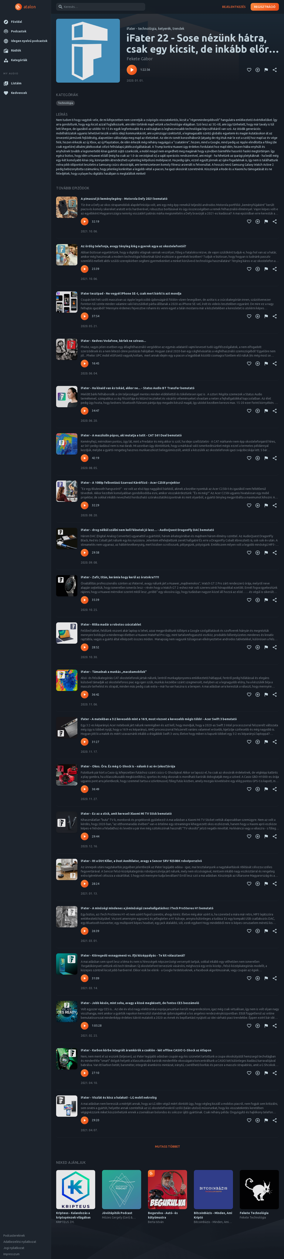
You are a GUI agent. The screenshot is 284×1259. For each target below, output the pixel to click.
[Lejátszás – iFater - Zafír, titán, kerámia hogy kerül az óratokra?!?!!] (84, 600)
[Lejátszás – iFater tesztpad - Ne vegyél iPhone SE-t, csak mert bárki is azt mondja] (84, 316)
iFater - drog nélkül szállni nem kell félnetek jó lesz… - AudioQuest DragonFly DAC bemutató (147, 530)
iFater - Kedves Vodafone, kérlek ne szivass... (113, 340)
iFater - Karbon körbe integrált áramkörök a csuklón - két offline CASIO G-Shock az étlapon (146, 1050)
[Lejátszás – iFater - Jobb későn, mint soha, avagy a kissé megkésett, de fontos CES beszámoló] (84, 1026)
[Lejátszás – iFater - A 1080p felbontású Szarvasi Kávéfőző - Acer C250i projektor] (84, 505)
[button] (25, 22)
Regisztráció (265, 7)
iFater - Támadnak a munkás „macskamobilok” (114, 671)
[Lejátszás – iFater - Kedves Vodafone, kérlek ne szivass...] (84, 363)
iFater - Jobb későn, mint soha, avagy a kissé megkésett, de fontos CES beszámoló (140, 1003)
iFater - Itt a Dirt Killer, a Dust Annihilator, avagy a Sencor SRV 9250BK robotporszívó (141, 861)
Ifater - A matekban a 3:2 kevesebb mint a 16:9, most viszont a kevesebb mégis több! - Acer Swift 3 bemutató (159, 719)
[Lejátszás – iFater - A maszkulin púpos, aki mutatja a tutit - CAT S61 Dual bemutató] (84, 458)
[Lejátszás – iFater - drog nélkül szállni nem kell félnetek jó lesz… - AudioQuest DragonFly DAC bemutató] (84, 553)
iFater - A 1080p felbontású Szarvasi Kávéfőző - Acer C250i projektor (130, 482)
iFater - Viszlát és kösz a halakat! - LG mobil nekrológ (119, 1097)
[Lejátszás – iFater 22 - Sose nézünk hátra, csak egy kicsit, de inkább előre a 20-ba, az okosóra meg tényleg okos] (132, 70)
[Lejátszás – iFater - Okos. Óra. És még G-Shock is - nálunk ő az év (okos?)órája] (84, 789)
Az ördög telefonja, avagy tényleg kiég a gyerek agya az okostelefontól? (133, 246)
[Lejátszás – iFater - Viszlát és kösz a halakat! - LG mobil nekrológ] (84, 1120)
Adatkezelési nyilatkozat (19, 1241)
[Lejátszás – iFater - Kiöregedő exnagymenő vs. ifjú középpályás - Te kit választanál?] (84, 978)
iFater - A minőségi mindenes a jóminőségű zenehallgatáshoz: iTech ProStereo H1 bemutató (147, 908)
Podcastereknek (14, 1235)
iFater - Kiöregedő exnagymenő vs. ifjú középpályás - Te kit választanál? (133, 955)
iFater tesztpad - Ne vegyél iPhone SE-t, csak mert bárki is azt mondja (131, 293)
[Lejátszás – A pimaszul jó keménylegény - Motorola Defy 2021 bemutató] (84, 221)
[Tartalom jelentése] (266, 70)
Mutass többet (167, 1147)
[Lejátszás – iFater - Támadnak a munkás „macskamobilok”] (84, 694)
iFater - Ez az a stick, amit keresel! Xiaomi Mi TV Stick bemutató (126, 813)
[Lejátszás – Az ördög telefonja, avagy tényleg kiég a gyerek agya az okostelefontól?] (84, 269)
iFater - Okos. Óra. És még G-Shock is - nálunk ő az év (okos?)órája (128, 766)
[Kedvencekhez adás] (249, 70)
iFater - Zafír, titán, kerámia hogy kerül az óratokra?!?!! (120, 577)
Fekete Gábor (140, 58)
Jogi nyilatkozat (13, 1248)
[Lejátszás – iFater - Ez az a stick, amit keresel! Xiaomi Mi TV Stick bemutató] (84, 836)
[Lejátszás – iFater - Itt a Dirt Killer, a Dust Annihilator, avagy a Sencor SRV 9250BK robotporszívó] (84, 884)
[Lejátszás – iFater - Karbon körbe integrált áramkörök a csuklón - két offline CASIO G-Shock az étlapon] (84, 1073)
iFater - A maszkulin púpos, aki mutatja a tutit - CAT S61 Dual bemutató (131, 435)
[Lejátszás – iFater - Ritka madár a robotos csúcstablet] (84, 647)
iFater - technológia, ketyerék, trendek (155, 28)
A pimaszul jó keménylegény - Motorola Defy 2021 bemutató (124, 198)
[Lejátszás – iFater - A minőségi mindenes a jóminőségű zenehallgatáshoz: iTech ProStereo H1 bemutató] (84, 931)
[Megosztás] (274, 70)
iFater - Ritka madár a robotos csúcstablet (111, 624)
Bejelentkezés (233, 7)
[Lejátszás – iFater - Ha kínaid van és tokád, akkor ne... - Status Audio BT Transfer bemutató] (84, 411)
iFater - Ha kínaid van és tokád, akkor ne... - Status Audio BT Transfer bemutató (138, 388)
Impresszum (11, 1254)
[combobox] (100, 6)
